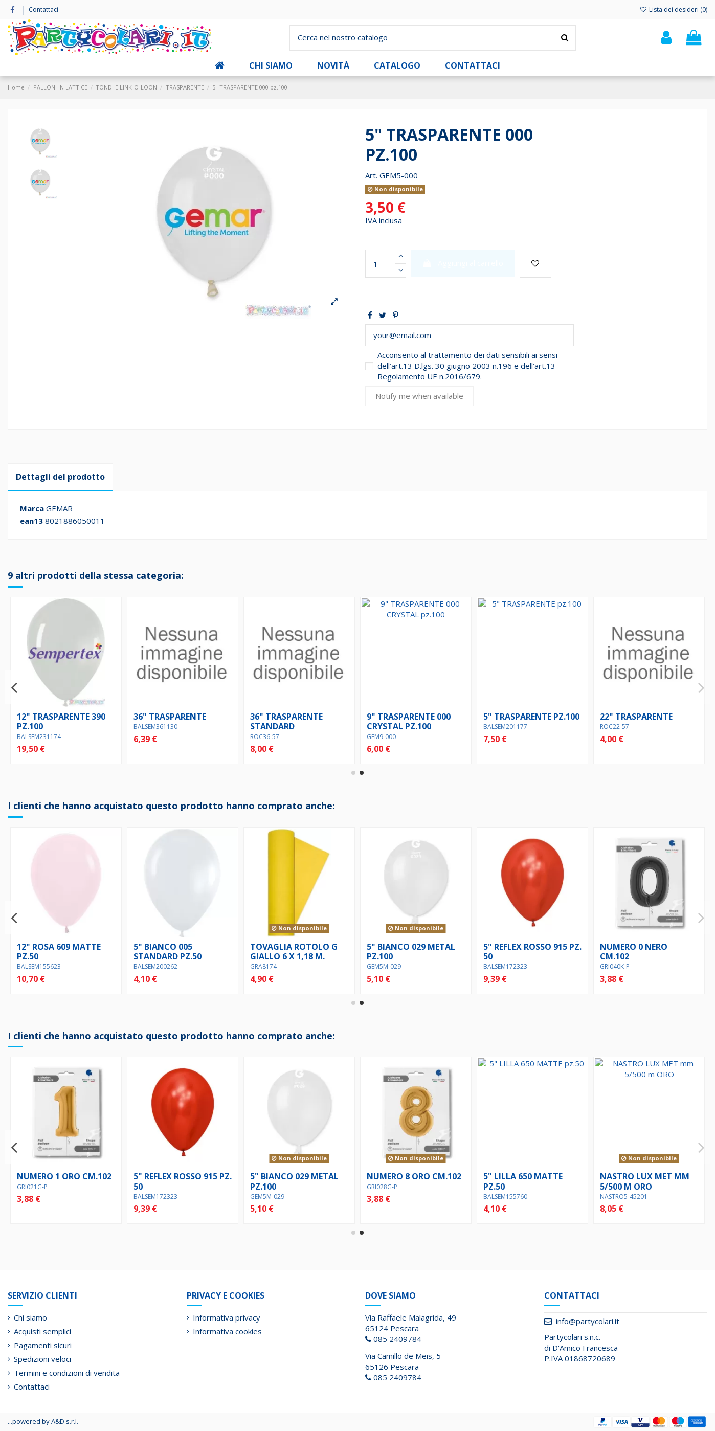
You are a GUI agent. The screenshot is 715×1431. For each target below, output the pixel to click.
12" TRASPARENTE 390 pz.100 (411, 721)
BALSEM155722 (39, 1196)
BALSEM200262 (389, 966)
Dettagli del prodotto (60, 476)
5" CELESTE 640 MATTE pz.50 (62, 1181)
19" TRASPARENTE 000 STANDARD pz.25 (61, 721)
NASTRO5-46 (385, 1196)
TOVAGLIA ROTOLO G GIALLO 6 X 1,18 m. (527, 951)
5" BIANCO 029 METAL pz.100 (644, 951)
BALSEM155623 (272, 966)
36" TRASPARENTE (519, 716)
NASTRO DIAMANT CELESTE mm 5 (404, 1181)
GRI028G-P (32, 956)
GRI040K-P (265, 1196)
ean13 (31, 521)
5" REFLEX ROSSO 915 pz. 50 (649, 1181)
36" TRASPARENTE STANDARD (636, 721)
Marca (32, 508)
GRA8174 (496, 966)
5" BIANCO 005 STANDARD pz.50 (401, 951)
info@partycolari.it (587, 1321)
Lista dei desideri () (673, 9)
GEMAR (59, 508)
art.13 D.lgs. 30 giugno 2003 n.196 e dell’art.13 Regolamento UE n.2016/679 (466, 371)
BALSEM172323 (622, 1196)
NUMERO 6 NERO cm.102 (167, 951)
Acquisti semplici (42, 1331)
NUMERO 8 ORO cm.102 (64, 946)
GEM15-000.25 (37, 736)
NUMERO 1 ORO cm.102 (530, 1176)
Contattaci (43, 9)
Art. (371, 175)
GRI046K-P (148, 966)
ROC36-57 (614, 736)
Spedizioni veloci (42, 1359)
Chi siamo (30, 1317)
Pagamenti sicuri (43, 1345)
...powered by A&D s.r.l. (43, 1421)
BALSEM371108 (272, 736)
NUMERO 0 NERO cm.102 (284, 1181)
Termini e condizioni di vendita (67, 1373)
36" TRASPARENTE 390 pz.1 (294, 721)
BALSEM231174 (389, 736)
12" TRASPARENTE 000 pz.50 (177, 721)
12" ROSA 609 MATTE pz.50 (292, 951)
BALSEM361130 (505, 726)
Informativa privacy (226, 1317)
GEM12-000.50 (154, 736)
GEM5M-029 (617, 966)
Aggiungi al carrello (463, 263)
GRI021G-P (498, 1186)
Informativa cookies (227, 1331)
